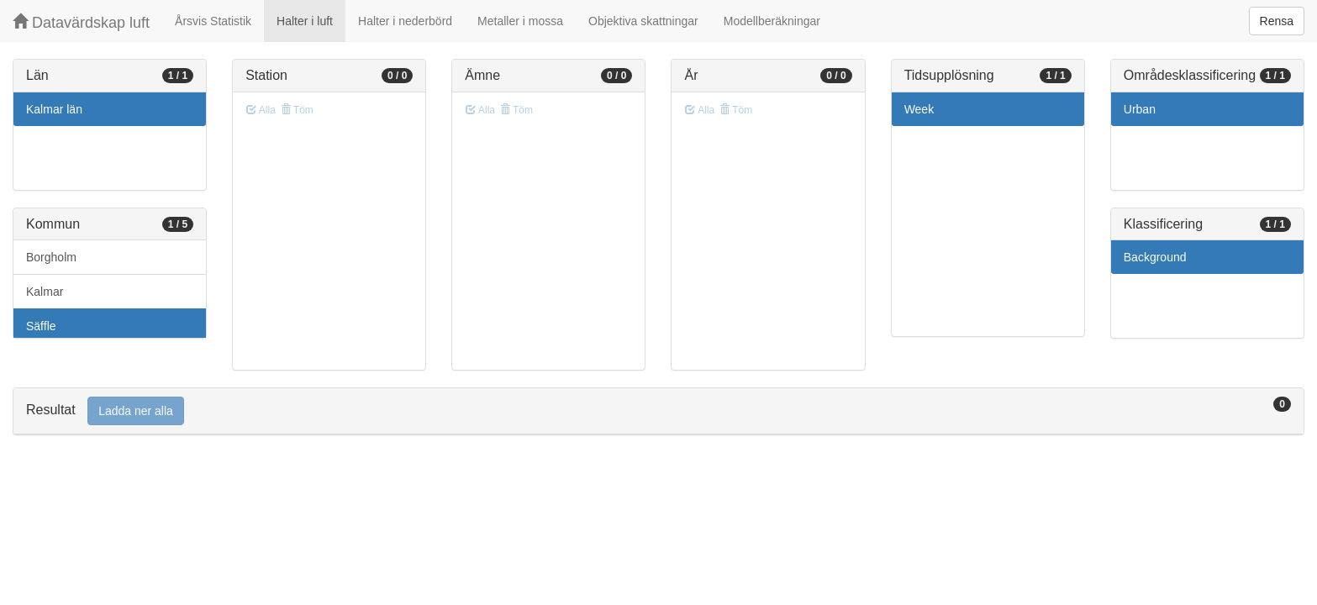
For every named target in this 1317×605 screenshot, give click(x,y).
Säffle (41, 326)
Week (919, 109)
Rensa (1276, 21)
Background (1155, 257)
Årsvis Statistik (213, 21)
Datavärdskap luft (81, 22)
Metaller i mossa (520, 21)
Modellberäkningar (772, 21)
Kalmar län (54, 109)
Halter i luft (305, 21)
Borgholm (51, 257)
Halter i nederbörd (405, 21)
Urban (1140, 109)
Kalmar (44, 291)
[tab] (658, 411)
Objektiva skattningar (643, 21)
